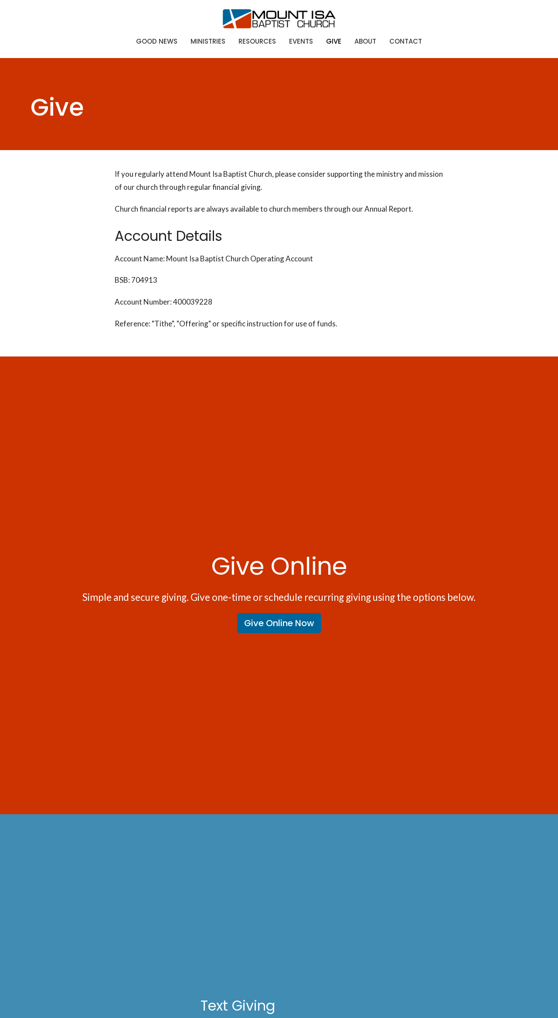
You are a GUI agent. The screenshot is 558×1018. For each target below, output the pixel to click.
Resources (257, 41)
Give (333, 41)
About (365, 41)
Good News (156, 41)
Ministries (208, 41)
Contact (405, 41)
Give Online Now (279, 623)
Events (301, 41)
